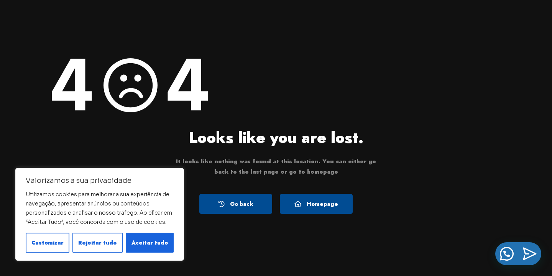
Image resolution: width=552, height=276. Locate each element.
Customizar (47, 242)
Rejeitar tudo (97, 242)
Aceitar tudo (149, 242)
